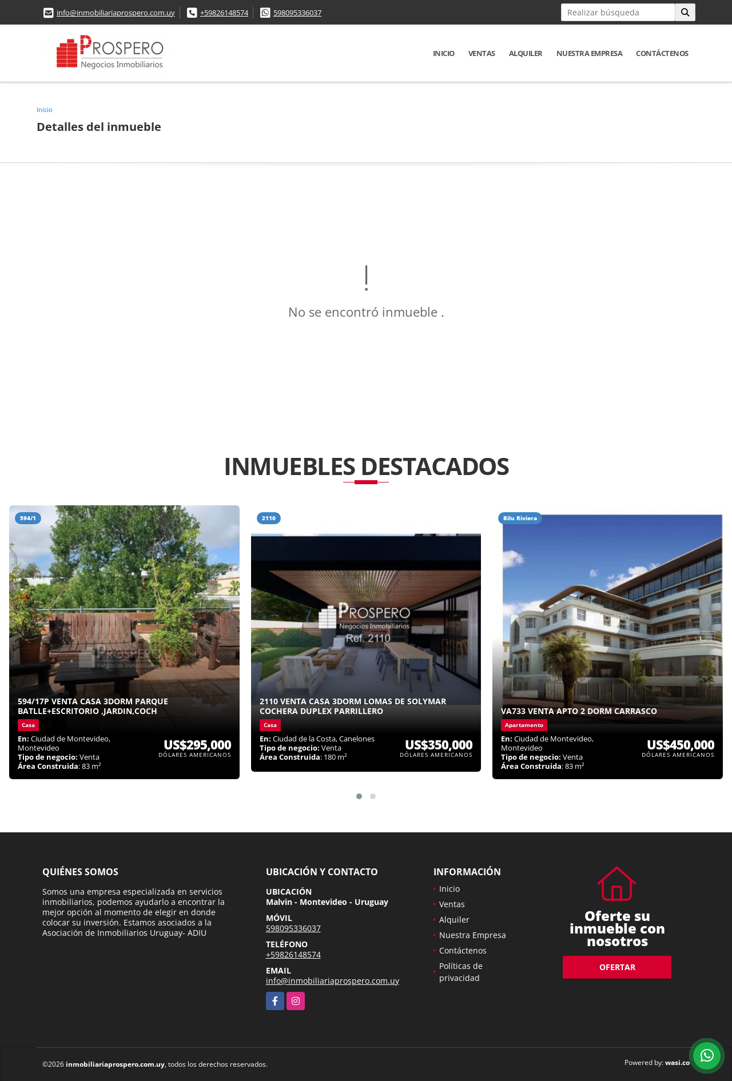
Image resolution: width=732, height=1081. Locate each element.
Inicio (444, 53)
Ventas (481, 53)
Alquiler (526, 53)
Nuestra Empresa (589, 53)
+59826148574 (224, 12)
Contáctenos (662, 53)
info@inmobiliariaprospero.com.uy (116, 12)
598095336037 (297, 12)
